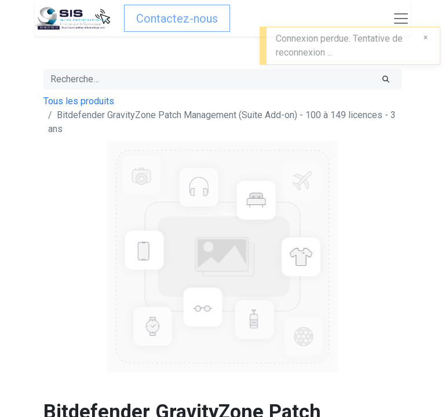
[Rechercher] (386, 79)
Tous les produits (78, 101)
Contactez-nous (177, 18)
